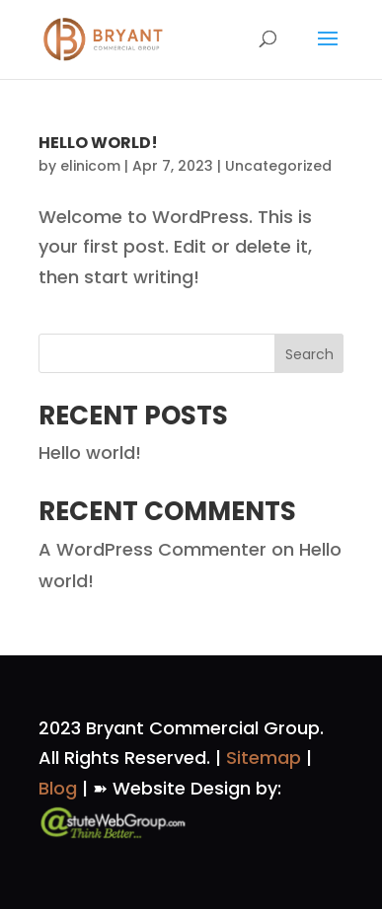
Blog (57, 788)
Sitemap (263, 757)
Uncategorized (278, 166)
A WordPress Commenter (152, 549)
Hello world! (98, 142)
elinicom (90, 166)
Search (309, 354)
